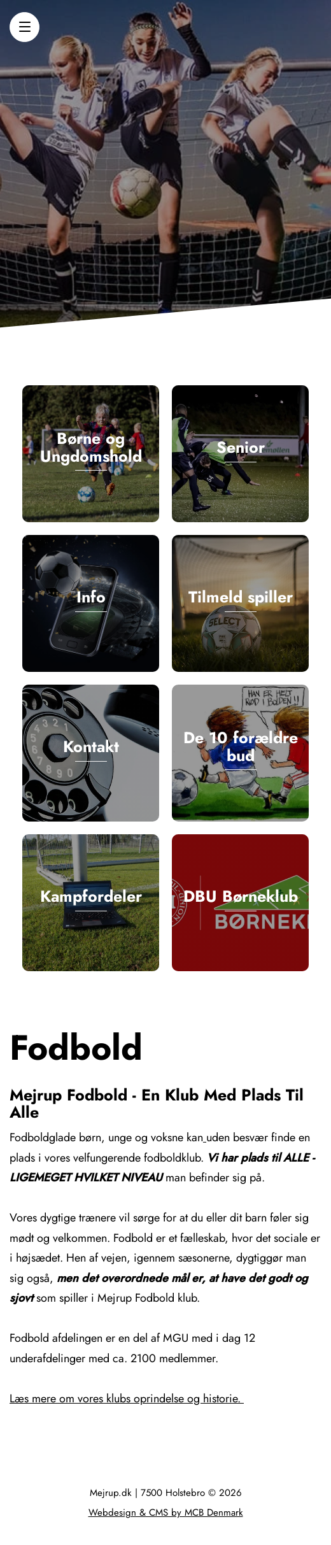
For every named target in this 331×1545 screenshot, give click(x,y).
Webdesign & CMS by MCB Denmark (165, 1513)
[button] (24, 27)
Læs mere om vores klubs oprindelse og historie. (127, 1398)
